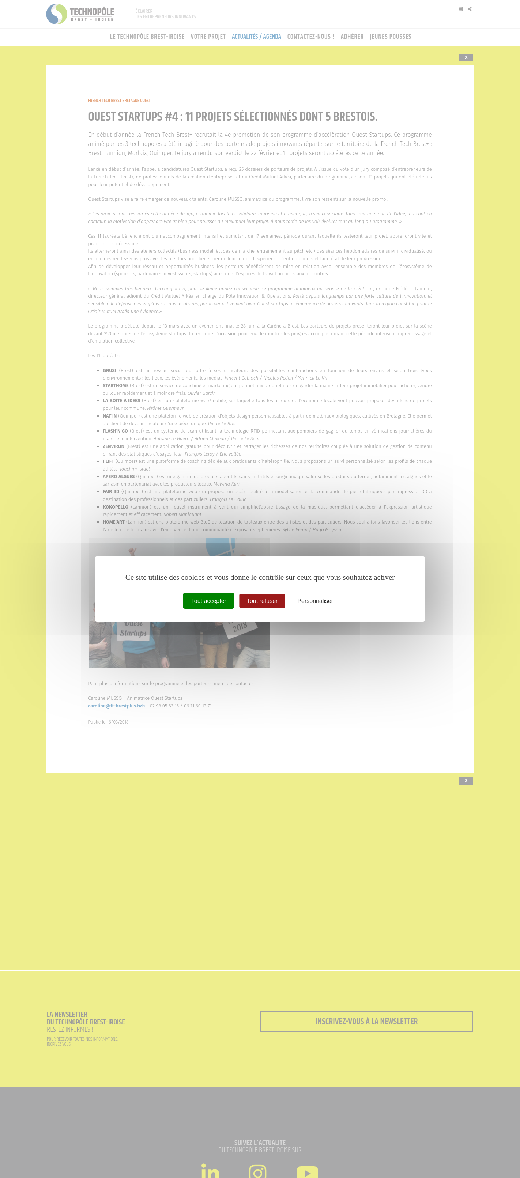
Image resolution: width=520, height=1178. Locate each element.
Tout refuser (262, 601)
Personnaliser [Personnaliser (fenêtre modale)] (315, 601)
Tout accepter (208, 601)
